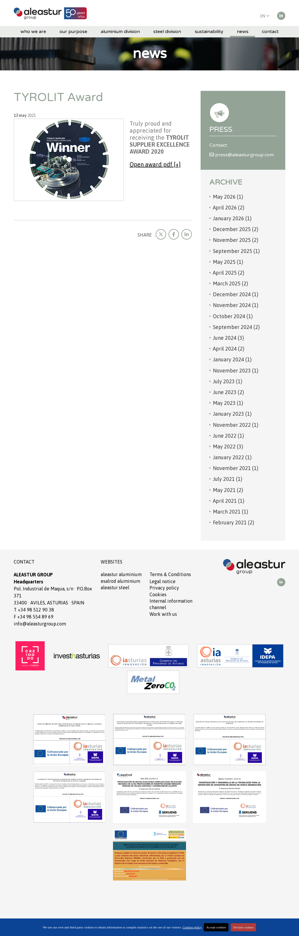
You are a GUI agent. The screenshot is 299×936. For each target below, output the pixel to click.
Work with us (163, 614)
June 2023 (228, 392)
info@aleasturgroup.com (40, 623)
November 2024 (235, 305)
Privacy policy (164, 587)
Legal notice (162, 581)
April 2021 (228, 501)
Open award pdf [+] (155, 164)
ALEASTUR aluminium (121, 574)
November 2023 (235, 371)
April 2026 (228, 207)
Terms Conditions (170, 574)
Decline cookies (243, 927)
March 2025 (230, 283)
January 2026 (232, 218)
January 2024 (232, 359)
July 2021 (227, 479)
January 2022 (232, 457)
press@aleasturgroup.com (241, 155)
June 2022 (228, 436)
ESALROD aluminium (120, 581)
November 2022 (235, 425)
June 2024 (228, 338)
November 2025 (235, 240)
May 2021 (228, 490)
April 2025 (228, 273)
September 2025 (236, 251)
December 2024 (235, 294)
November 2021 (235, 468)
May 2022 (228, 446)
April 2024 (228, 349)
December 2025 (235, 229)
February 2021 (233, 522)
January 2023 (232, 414)
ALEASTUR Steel (115, 587)
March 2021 (230, 512)
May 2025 (228, 262)
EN (265, 16)
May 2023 (228, 403)
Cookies (158, 594)
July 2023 (227, 381)
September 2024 (236, 327)
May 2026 (228, 197)
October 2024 (233, 316)
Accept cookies (216, 927)
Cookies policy (192, 927)
